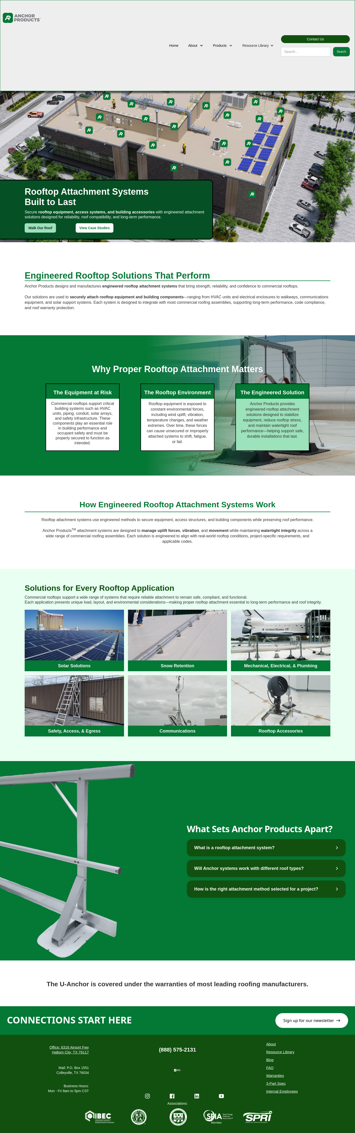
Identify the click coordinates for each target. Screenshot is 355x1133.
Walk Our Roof (40, 228)
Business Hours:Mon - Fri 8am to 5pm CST (68, 1088)
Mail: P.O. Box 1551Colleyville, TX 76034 (72, 1070)
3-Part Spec (276, 1083)
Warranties (275, 1075)
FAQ (270, 1068)
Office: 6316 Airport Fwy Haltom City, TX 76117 (69, 1049)
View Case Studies (94, 228)
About (271, 1044)
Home (173, 46)
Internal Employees (282, 1091)
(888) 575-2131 (177, 1049)
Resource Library (280, 1052)
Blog (270, 1060)
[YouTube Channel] (221, 1098)
